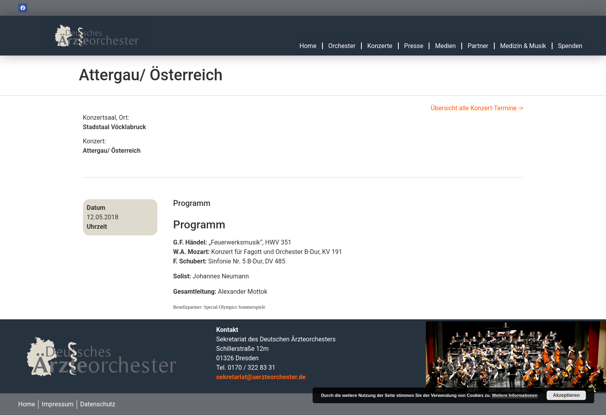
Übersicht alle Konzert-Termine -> (477, 108)
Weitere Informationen (515, 395)
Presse (414, 46)
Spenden (570, 46)
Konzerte (379, 46)
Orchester (341, 46)
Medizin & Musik (523, 46)
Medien (445, 46)
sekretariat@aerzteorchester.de (261, 377)
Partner (478, 46)
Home (308, 46)
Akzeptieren (566, 395)
